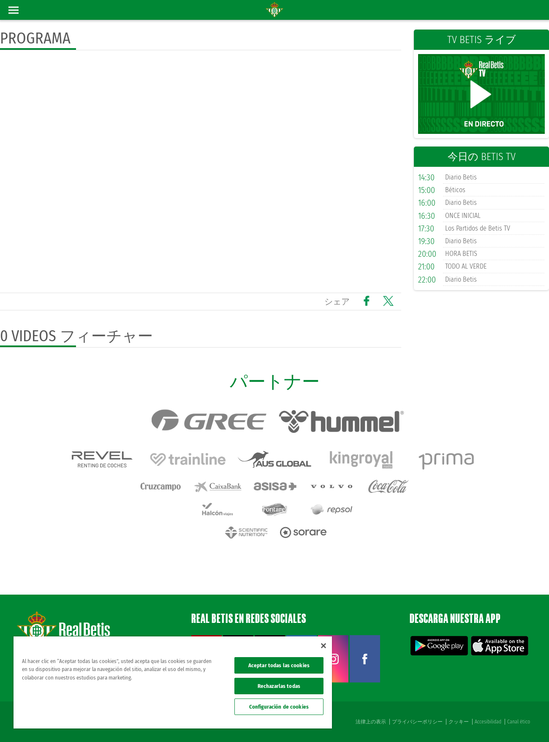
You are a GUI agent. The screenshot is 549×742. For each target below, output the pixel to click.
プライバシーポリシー (417, 722)
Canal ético (518, 722)
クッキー (458, 722)
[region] (173, 682)
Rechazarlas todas (279, 686)
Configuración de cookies (279, 707)
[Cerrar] (323, 645)
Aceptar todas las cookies (279, 665)
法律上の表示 (371, 722)
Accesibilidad (488, 722)
